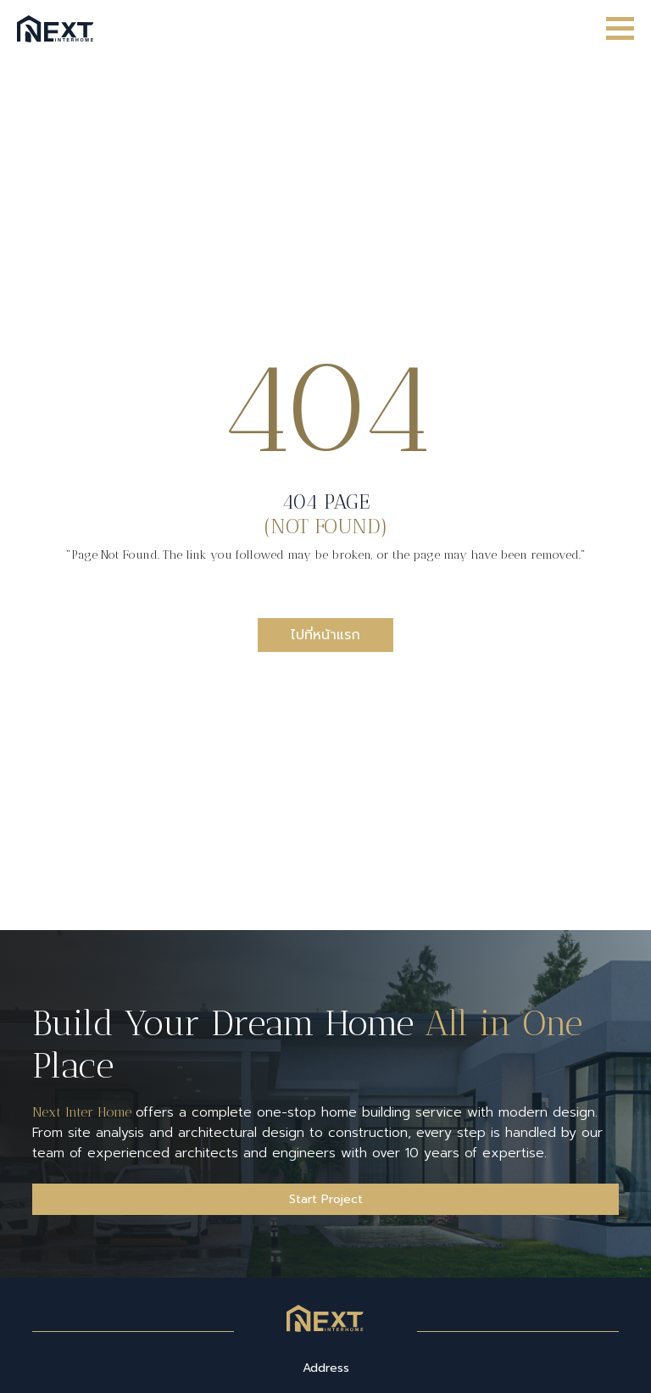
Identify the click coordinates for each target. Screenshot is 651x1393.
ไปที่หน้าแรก (325, 635)
